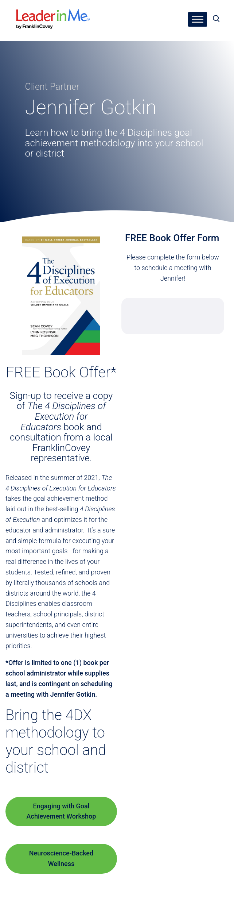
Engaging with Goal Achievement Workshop (61, 811)
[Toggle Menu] (197, 19)
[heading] (53, 14)
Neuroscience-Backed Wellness (61, 858)
